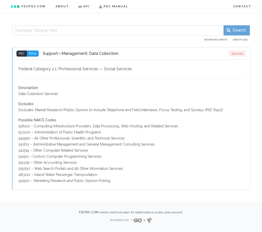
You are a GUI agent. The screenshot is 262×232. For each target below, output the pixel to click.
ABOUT (62, 6)
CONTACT (242, 6)
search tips (240, 39)
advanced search (215, 39)
